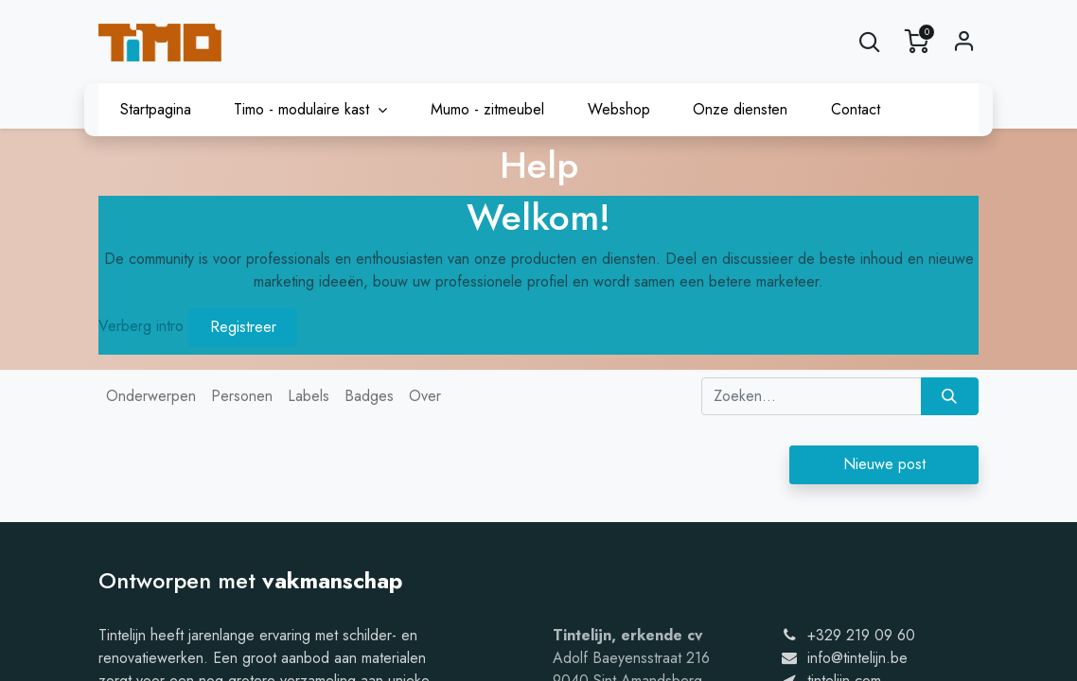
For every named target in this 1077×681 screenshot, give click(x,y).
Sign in (964, 41)
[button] (870, 41)
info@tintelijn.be (857, 658)
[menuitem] (155, 109)
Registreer (243, 327)
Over (425, 396)
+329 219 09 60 (861, 635)
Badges (369, 396)
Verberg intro (141, 326)
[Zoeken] (950, 396)
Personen (242, 396)
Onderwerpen (151, 396)
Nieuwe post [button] (884, 464)
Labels (308, 396)
